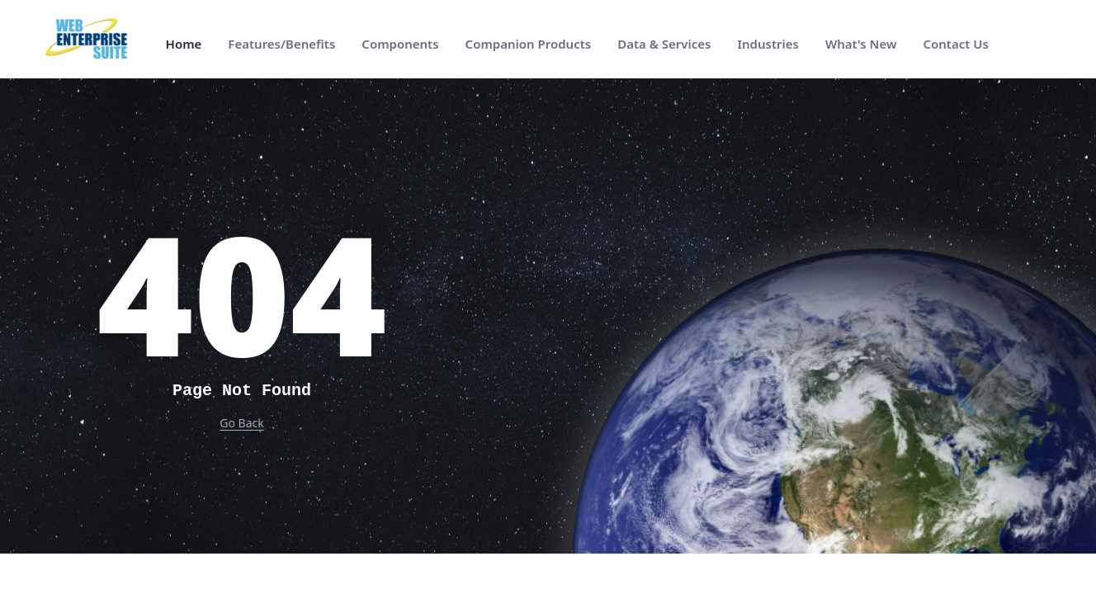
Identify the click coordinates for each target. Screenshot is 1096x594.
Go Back (241, 423)
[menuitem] (184, 44)
